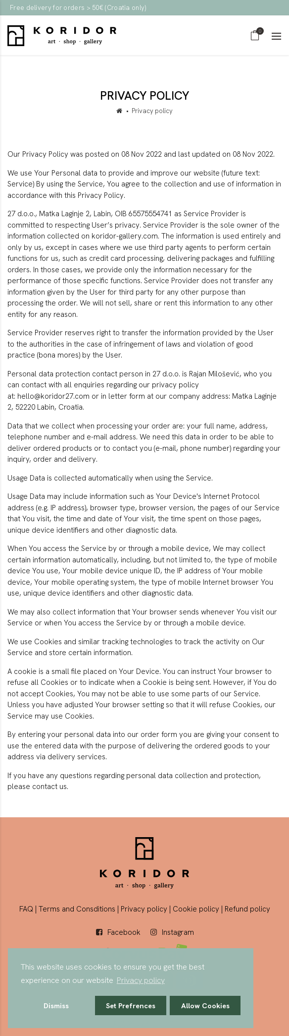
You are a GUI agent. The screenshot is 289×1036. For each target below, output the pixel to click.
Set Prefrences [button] (130, 1005)
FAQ (26, 909)
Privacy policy (144, 909)
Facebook (124, 932)
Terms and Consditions (77, 909)
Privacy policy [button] (141, 980)
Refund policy (247, 909)
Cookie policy (196, 909)
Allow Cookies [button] (205, 1005)
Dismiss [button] (56, 1005)
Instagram (178, 932)
